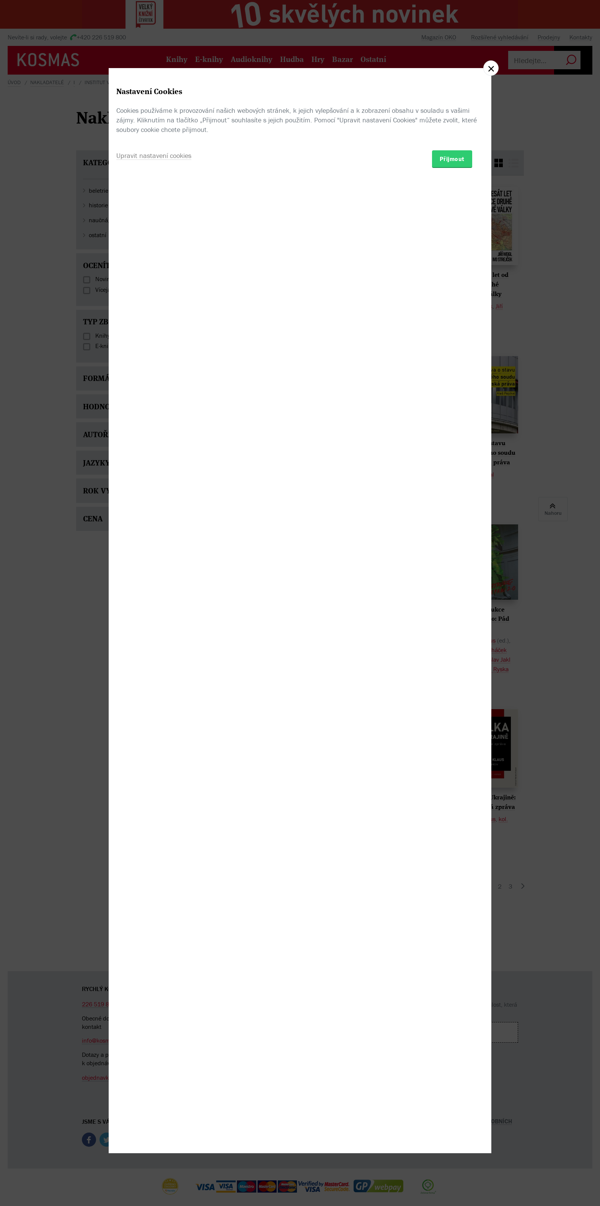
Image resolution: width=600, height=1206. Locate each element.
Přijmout (452, 647)
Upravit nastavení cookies (153, 644)
